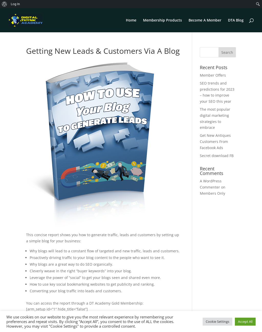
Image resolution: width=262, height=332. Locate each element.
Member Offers (213, 75)
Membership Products (162, 20)
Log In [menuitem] (15, 4)
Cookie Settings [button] (217, 321)
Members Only (212, 193)
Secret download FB (217, 155)
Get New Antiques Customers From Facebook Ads (215, 141)
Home (131, 20)
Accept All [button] (245, 321)
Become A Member (205, 20)
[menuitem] (4, 4)
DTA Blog (236, 20)
